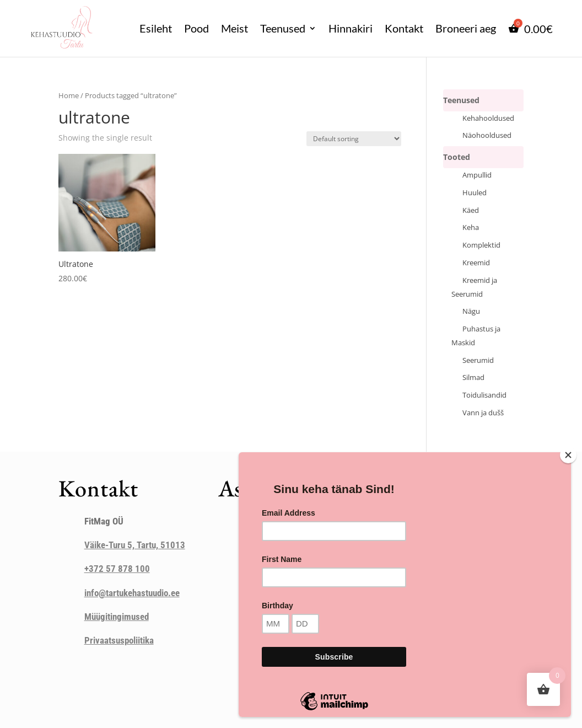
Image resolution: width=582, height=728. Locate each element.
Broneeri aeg (465, 28)
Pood (196, 28)
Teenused (282, 28)
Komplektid (481, 245)
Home (68, 95)
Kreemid (476, 262)
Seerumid (478, 360)
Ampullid (477, 175)
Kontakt (404, 28)
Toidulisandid (484, 395)
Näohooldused (486, 135)
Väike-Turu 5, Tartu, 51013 (134, 544)
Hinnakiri (350, 28)
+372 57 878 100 (117, 568)
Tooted (456, 157)
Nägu (471, 311)
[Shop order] (353, 138)
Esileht (155, 28)
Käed (470, 210)
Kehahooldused (488, 118)
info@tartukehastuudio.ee (132, 592)
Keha (470, 227)
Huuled (474, 192)
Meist (234, 28)
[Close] (568, 455)
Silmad (473, 377)
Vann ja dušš (483, 412)
